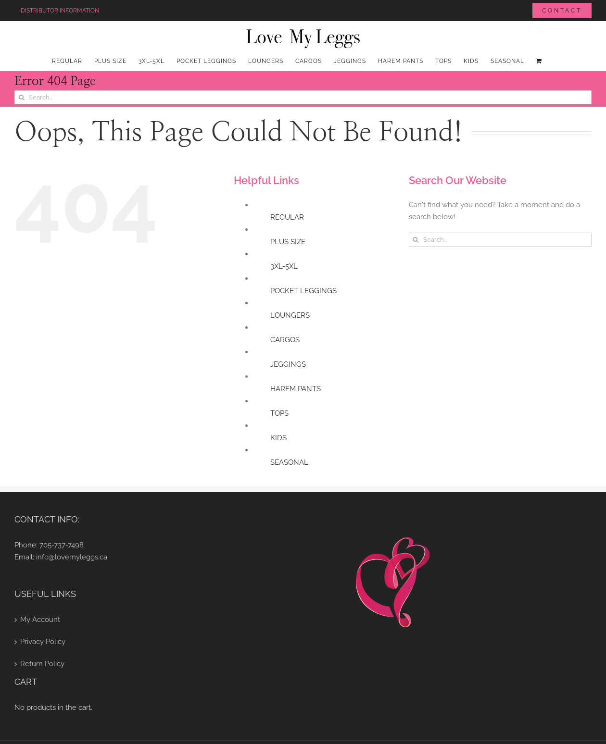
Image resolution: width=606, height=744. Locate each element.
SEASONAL (289, 462)
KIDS (278, 438)
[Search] (21, 97)
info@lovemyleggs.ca (71, 557)
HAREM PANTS (295, 388)
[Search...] (303, 97)
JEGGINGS (288, 364)
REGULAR (287, 217)
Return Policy (42, 663)
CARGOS (285, 339)
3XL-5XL (284, 266)
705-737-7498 (61, 545)
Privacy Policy (42, 641)
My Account (40, 619)
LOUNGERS (290, 315)
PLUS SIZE (287, 241)
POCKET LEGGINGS (303, 290)
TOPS (279, 413)
